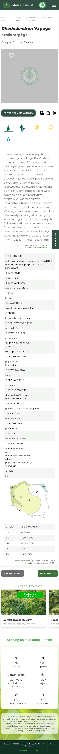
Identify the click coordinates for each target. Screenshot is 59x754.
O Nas (36, 750)
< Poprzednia (12, 573)
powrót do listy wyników (18, 113)
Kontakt (24, 750)
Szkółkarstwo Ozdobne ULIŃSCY (40, 247)
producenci (55, 239)
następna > (47, 573)
